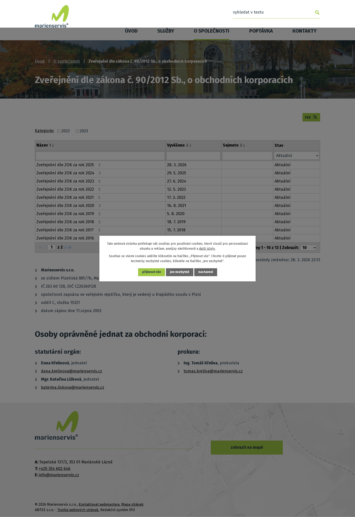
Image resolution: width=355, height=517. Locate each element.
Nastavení (205, 272)
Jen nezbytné (179, 272)
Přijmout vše (151, 272)
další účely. (207, 249)
